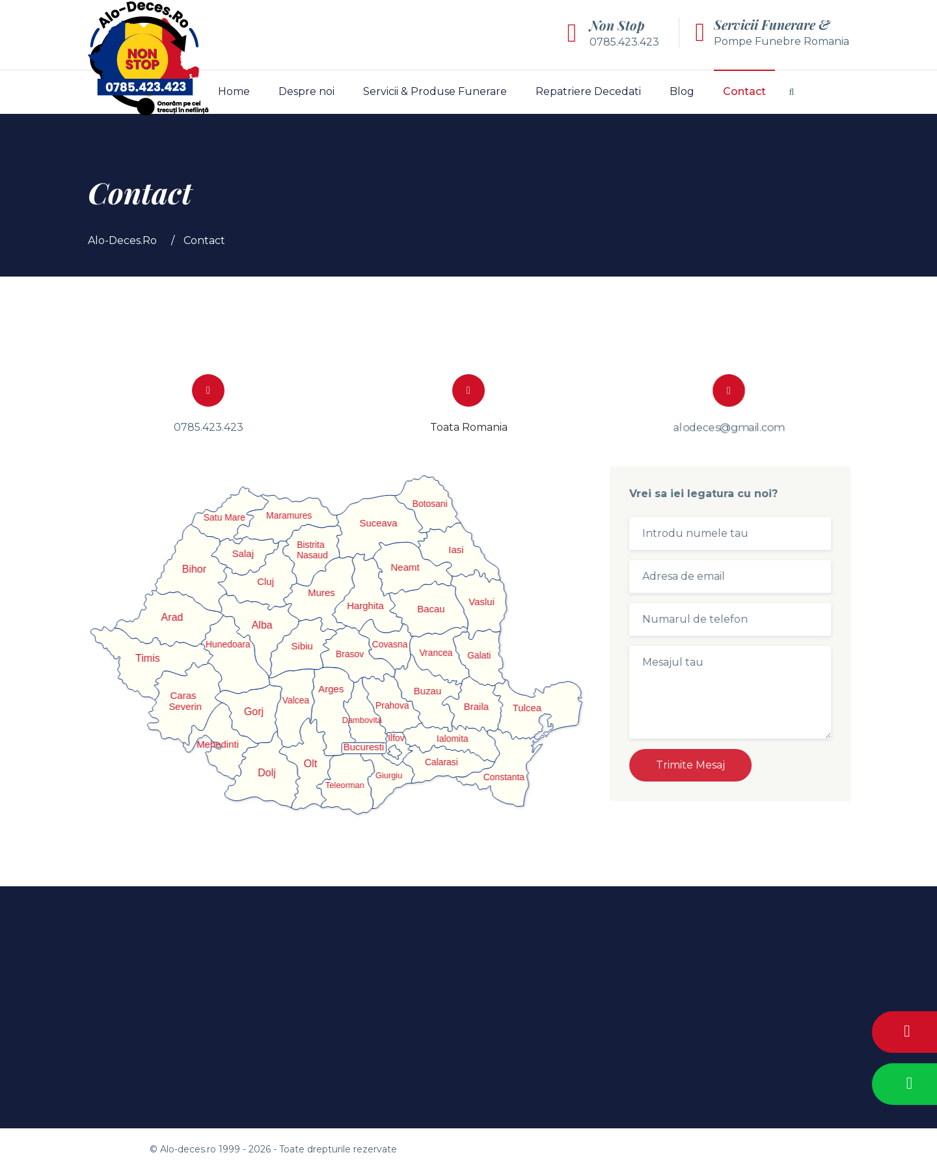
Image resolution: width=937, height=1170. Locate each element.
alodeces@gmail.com (728, 426)
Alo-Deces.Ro (122, 240)
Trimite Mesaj (697, 765)
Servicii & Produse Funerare (435, 91)
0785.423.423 (624, 42)
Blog (682, 91)
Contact (744, 91)
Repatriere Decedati (588, 91)
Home (234, 91)
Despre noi (306, 91)
